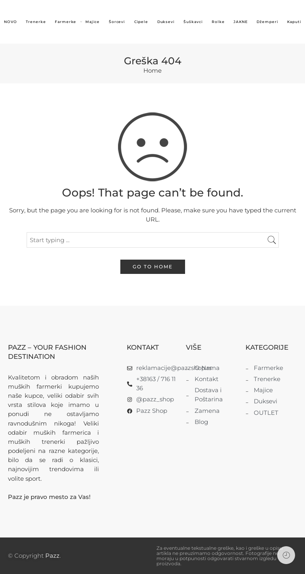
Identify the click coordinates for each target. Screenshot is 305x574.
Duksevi (166, 21)
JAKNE (241, 21)
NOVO (10, 21)
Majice (92, 21)
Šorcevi (117, 21)
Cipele (141, 21)
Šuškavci (193, 21)
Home (152, 71)
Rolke (218, 21)
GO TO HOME (153, 267)
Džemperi (267, 21)
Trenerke (36, 21)
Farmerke (65, 22)
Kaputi (294, 21)
